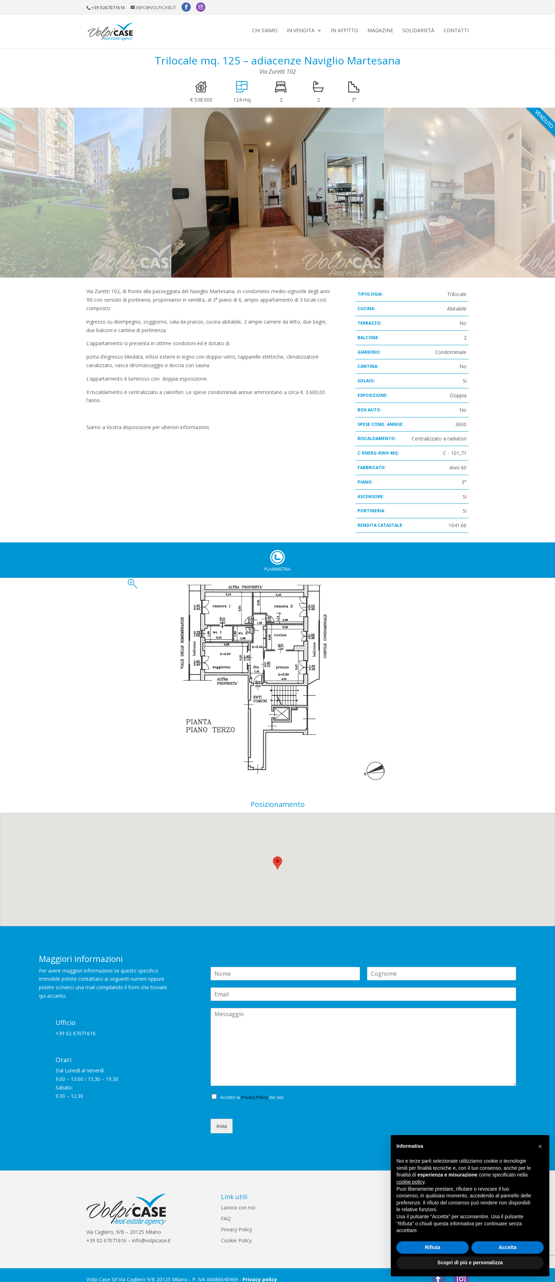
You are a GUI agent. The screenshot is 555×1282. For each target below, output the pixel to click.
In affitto (344, 29)
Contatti (456, 29)
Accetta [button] (508, 1247)
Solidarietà (418, 29)
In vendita (301, 29)
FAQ (226, 1209)
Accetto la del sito (252, 1089)
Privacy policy (259, 1270)
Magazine (380, 29)
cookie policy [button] (410, 1182)
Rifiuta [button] (432, 1247)
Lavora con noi (238, 1198)
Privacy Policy (254, 1089)
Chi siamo (265, 29)
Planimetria (277, 548)
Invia (221, 1117)
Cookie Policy (236, 1231)
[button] (540, 1146)
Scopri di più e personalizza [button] (470, 1262)
